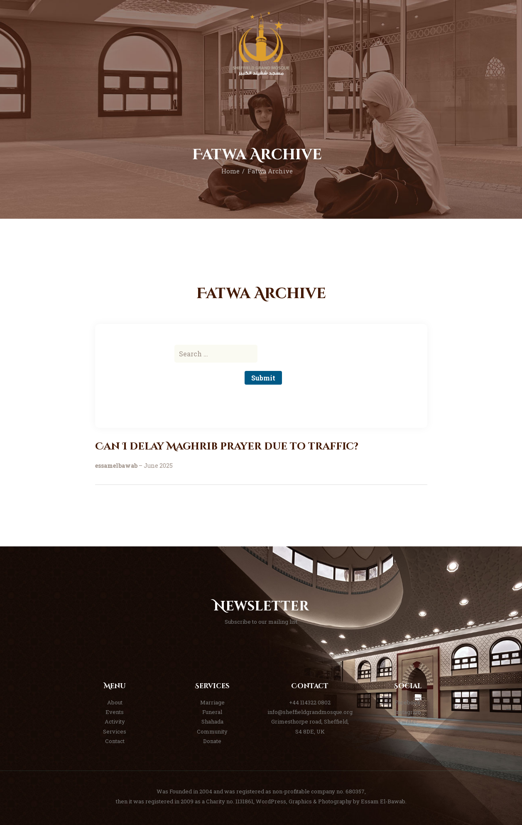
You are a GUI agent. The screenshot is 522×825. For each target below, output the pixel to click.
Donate (212, 741)
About (115, 702)
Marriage (212, 702)
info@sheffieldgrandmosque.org (310, 712)
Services (114, 731)
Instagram (407, 712)
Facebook (408, 702)
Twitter (407, 721)
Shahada (212, 721)
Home (230, 171)
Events (114, 712)
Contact (115, 741)
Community (212, 731)
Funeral (212, 712)
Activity (115, 721)
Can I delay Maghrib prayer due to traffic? (226, 447)
